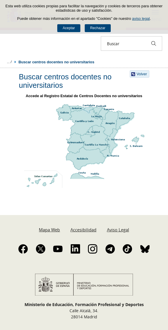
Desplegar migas (9, 62)
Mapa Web (49, 230)
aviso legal (141, 18)
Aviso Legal (118, 230)
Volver (142, 74)
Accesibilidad (83, 230)
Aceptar (69, 28)
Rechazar (97, 28)
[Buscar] (153, 43)
